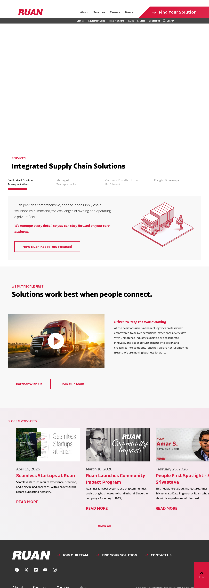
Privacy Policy (164, 586)
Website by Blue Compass (182, 586)
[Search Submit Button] (169, 21)
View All (104, 524)
